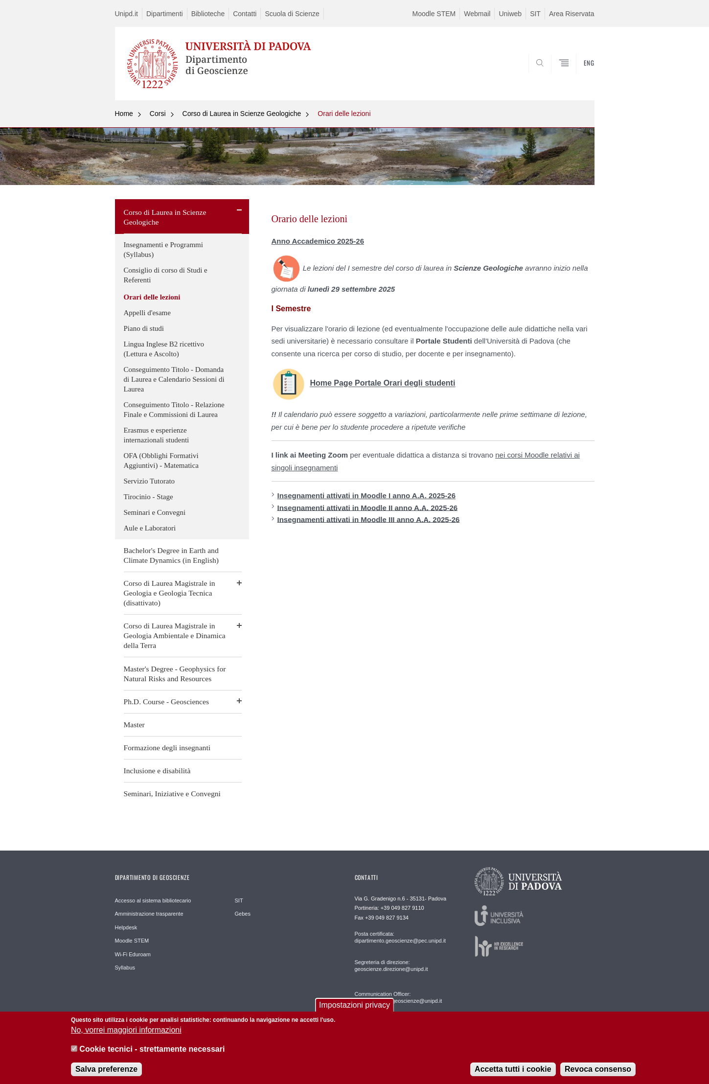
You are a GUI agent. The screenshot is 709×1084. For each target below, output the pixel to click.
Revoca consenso (598, 1075)
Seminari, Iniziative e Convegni (172, 793)
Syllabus (125, 967)
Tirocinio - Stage (148, 497)
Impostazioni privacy (354, 1011)
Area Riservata (572, 14)
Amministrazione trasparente (149, 914)
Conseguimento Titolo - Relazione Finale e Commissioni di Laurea (174, 409)
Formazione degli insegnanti (167, 747)
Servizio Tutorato (149, 481)
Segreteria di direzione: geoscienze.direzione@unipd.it (391, 965)
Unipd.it (126, 14)
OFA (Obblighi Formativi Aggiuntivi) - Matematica (161, 460)
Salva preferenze (106, 1075)
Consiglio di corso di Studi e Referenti (165, 275)
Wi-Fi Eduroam (133, 954)
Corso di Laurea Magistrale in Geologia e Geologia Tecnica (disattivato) (169, 593)
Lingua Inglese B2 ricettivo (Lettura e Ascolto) (164, 349)
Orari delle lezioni (344, 113)
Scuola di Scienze (292, 14)
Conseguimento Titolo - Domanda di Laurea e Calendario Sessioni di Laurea (174, 379)
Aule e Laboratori (150, 528)
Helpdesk (126, 927)
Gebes (243, 914)
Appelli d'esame (147, 313)
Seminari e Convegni (155, 512)
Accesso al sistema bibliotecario (153, 900)
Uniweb (510, 14)
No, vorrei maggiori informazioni (126, 1036)
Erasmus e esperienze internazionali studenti (156, 435)
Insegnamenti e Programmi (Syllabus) (163, 249)
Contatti (244, 14)
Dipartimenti (164, 14)
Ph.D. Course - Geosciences (166, 701)
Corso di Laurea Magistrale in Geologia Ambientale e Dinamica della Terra (175, 635)
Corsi (158, 113)
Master (134, 724)
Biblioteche (208, 14)
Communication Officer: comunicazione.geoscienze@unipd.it (398, 997)
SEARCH (577, 76)
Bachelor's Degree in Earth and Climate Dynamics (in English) (171, 555)
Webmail (477, 14)
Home (124, 113)
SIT (535, 14)
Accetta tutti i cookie (513, 1075)
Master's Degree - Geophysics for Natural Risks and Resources (175, 674)
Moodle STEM (434, 14)
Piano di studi (144, 328)
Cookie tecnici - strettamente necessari (152, 1055)
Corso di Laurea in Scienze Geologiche (242, 113)
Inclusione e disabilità (157, 770)
